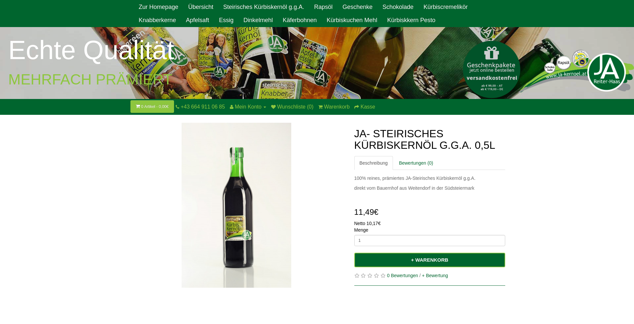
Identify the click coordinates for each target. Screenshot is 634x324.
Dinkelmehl (258, 20)
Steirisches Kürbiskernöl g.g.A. (263, 7)
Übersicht (200, 7)
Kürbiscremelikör (445, 7)
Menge (361, 230)
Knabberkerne (157, 20)
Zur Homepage (158, 7)
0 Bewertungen (402, 275)
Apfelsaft (197, 20)
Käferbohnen (300, 20)
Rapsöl (323, 7)
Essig (226, 20)
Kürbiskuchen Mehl (352, 20)
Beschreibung (374, 163)
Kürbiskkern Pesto (411, 20)
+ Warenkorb (429, 260)
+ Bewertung (435, 275)
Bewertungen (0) (416, 163)
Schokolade (397, 7)
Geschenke (357, 7)
